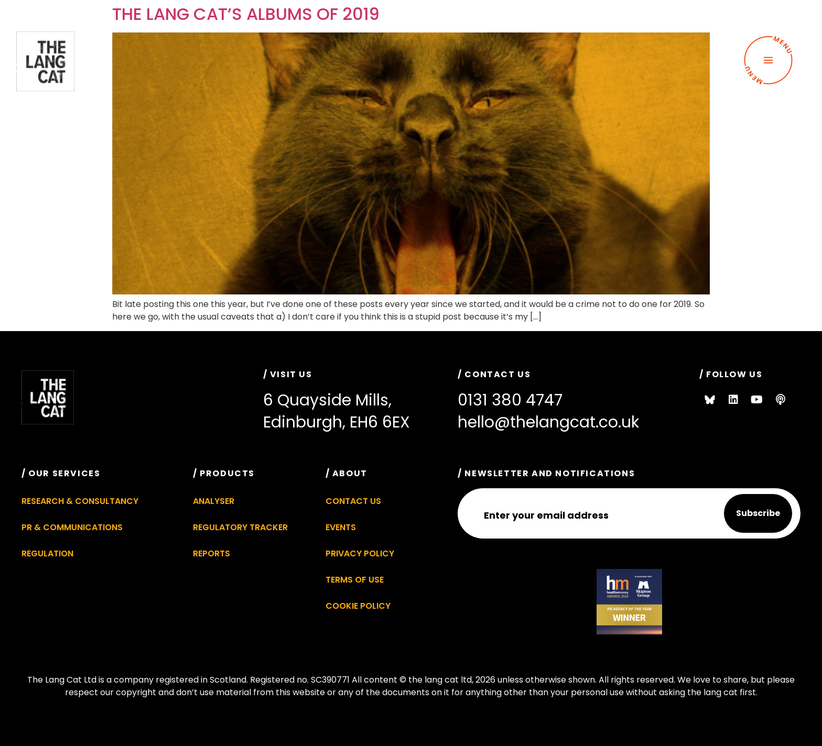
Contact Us (353, 501)
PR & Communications (72, 527)
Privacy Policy (360, 553)
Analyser (213, 501)
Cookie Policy (358, 606)
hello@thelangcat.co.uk (548, 422)
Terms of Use (355, 580)
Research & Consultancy (79, 501)
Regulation (47, 553)
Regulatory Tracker (240, 527)
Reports (211, 553)
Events (341, 527)
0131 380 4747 (510, 400)
